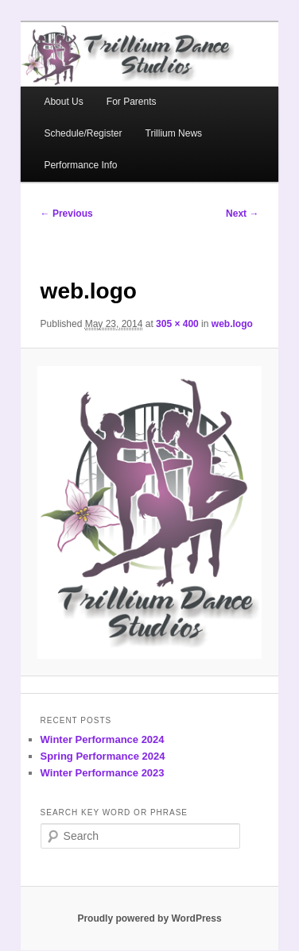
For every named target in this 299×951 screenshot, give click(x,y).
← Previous (67, 213)
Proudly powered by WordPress (149, 918)
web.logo (232, 323)
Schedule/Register (83, 133)
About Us (63, 101)
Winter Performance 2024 (103, 739)
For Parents (132, 101)
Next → (242, 213)
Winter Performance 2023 (103, 773)
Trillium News (174, 133)
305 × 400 (177, 323)
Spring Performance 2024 (103, 756)
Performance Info (80, 165)
